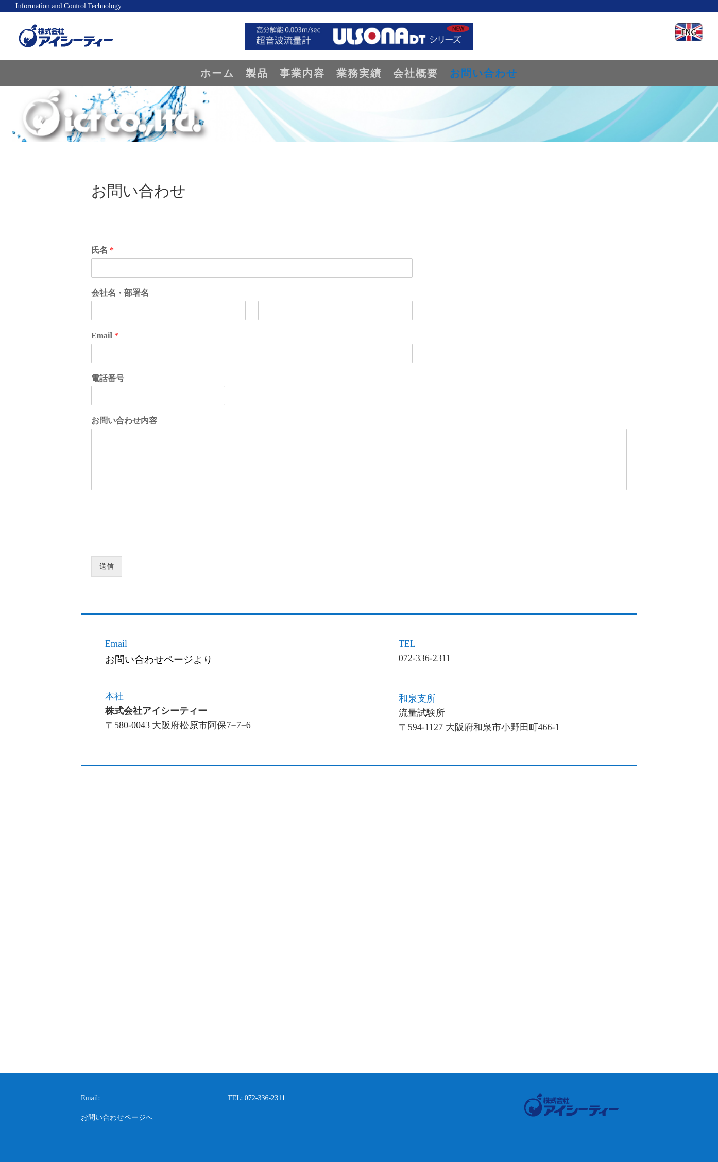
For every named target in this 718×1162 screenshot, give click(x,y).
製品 (257, 74)
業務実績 (359, 74)
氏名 (102, 250)
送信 (106, 566)
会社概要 (415, 74)
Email (104, 335)
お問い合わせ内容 (124, 420)
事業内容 (302, 74)
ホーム (217, 74)
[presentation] (169, 539)
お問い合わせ (484, 74)
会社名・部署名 (120, 292)
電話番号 (107, 378)
